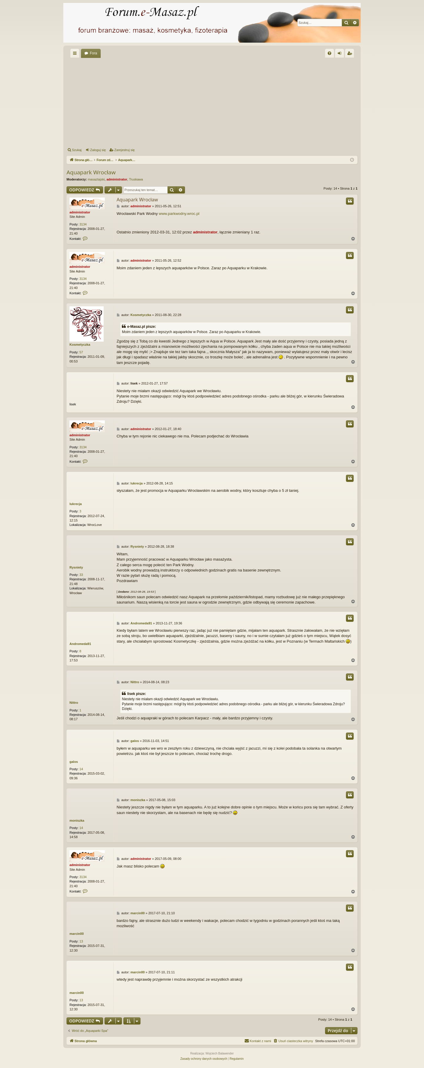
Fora (93, 53)
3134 (83, 224)
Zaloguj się (98, 150)
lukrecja (75, 504)
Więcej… (76, 54)
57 (81, 352)
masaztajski (96, 179)
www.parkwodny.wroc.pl (179, 213)
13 (81, 941)
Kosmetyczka (79, 344)
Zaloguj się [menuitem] (341, 54)
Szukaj (77, 150)
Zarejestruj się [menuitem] (350, 54)
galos (73, 761)
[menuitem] (329, 53)
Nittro (73, 702)
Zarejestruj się (124, 150)
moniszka (76, 820)
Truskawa (136, 179)
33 (81, 574)
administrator (117, 179)
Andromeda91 (80, 644)
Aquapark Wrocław (91, 172)
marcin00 (76, 933)
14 (81, 769)
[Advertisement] (243, 102)
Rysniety (76, 567)
